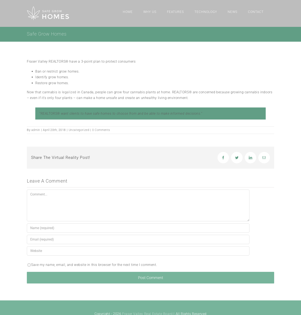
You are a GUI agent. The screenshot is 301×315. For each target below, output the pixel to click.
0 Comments (101, 130)
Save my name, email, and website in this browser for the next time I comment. (94, 265)
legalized (69, 92)
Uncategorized (79, 130)
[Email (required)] (138, 239)
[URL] (138, 251)
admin (35, 130)
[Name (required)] (138, 228)
